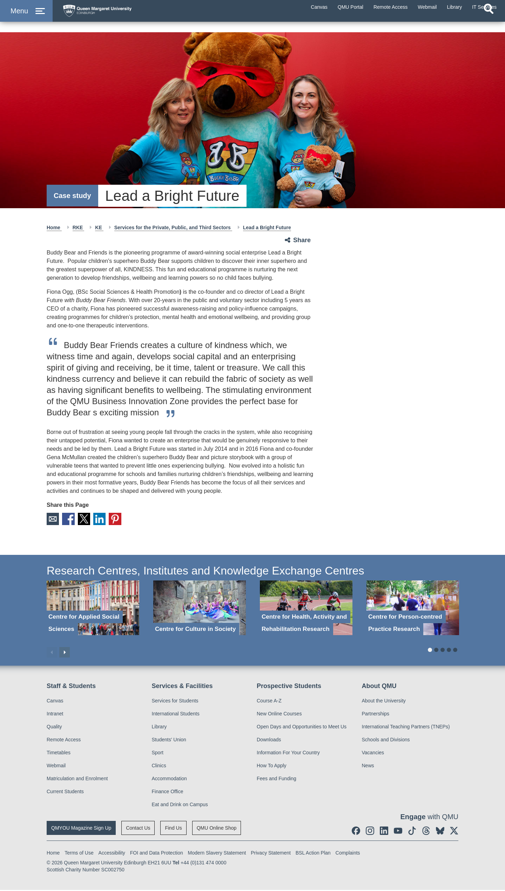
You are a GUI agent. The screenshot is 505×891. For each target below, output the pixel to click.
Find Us (173, 829)
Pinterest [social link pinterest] (123, 519)
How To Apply (272, 766)
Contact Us (138, 829)
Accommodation (169, 779)
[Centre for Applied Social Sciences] (93, 608)
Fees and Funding (276, 779)
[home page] (127, 16)
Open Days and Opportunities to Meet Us (301, 727)
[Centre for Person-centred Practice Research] (412, 608)
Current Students (65, 792)
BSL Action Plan (313, 854)
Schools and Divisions (386, 740)
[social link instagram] (370, 832)
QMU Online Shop (217, 829)
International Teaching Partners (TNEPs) (406, 727)
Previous (52, 653)
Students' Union (169, 740)
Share (302, 240)
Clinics (159, 766)
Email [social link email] (53, 519)
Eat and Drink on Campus (180, 805)
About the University (384, 702)
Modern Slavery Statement (217, 854)
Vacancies (373, 753)
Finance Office (167, 792)
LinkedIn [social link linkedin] (106, 519)
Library (159, 727)
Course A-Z (269, 702)
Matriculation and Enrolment (77, 779)
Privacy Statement (271, 854)
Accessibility (112, 854)
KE (99, 227)
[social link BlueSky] (440, 832)
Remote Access (64, 740)
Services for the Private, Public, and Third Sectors (173, 227)
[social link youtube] (398, 832)
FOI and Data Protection (156, 854)
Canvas (55, 702)
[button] (26, 18)
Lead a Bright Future (267, 227)
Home (54, 227)
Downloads (269, 740)
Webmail (56, 766)
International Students (176, 714)
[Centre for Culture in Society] (199, 608)
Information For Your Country (288, 753)
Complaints (348, 854)
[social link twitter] (454, 832)
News (368, 766)
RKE (78, 227)
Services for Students (175, 702)
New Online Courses (279, 714)
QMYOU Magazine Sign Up (81, 829)
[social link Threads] (426, 832)
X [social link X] (88, 519)
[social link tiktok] (412, 832)
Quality (54, 727)
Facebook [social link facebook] (71, 519)
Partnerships (376, 714)
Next (64, 653)
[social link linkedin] (384, 832)
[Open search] (488, 23)
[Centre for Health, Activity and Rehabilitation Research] (306, 608)
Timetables (58, 753)
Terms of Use (79, 854)
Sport (157, 753)
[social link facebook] (356, 832)
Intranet (55, 714)
